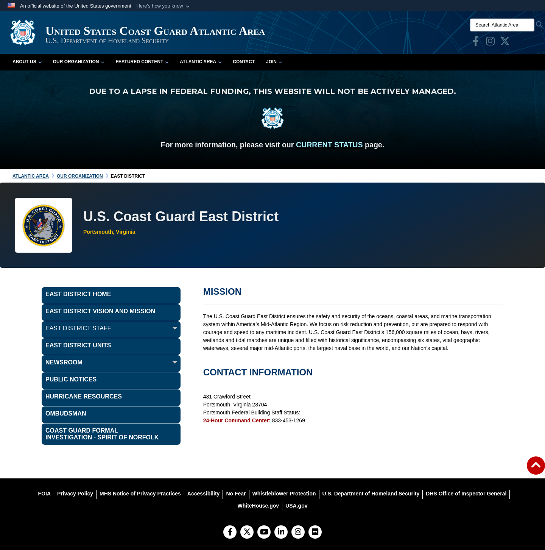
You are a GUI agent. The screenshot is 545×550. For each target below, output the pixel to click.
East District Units (78, 345)
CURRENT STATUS (329, 145)
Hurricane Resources (83, 396)
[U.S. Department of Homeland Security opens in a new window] (371, 494)
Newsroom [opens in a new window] (64, 362)
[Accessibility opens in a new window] (203, 494)
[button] (163, 6)
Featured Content (141, 61)
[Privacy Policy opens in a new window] (75, 494)
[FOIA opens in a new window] (44, 494)
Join (274, 61)
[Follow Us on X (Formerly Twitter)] (247, 533)
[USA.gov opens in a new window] (296, 506)
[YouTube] (264, 533)
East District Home (78, 294)
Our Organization (78, 61)
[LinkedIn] (281, 533)
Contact (244, 61)
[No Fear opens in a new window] (236, 494)
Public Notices (71, 379)
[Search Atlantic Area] (502, 25)
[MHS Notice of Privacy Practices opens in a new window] (140, 494)
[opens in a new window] (476, 43)
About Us (27, 61)
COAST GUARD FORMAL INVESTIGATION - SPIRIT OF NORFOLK (102, 434)
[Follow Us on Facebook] (230, 533)
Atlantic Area (200, 61)
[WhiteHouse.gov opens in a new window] (258, 506)
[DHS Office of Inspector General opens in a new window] (466, 494)
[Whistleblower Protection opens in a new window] (284, 494)
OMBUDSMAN (65, 413)
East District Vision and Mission (100, 311)
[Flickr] (315, 533)
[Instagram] (298, 533)
